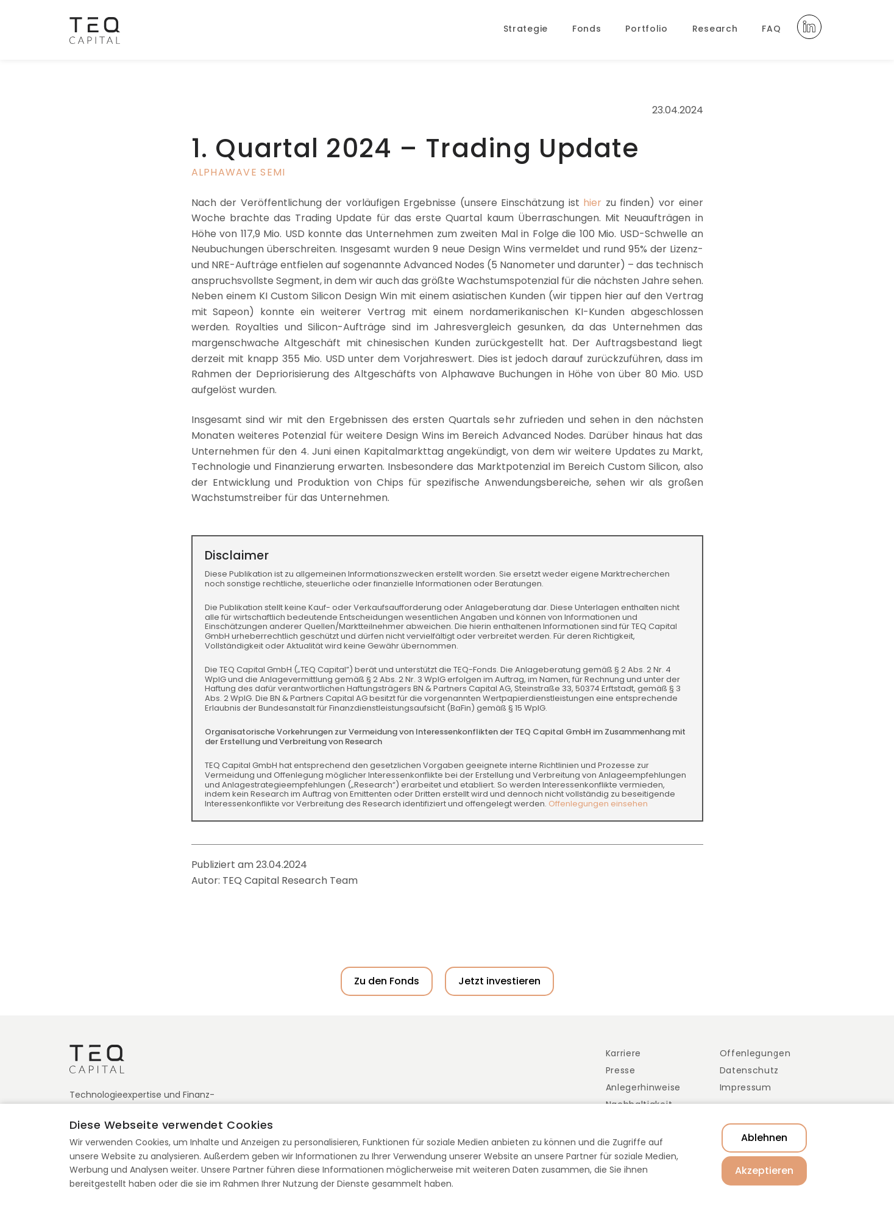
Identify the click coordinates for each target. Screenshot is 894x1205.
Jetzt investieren (499, 981)
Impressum (746, 1087)
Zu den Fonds (386, 981)
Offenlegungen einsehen (598, 803)
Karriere (624, 1053)
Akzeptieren (764, 1171)
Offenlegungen (755, 1053)
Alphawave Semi (238, 172)
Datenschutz (749, 1070)
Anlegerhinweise (643, 1087)
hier (592, 203)
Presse (621, 1070)
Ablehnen (764, 1138)
